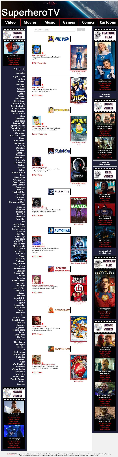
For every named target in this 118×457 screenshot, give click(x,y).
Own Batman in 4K (13, 447)
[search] (54, 30)
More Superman (13, 64)
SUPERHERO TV (12, 454)
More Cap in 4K (105, 405)
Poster (16, 62)
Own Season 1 (104, 317)
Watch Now (102, 312)
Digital (11, 60)
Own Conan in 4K (14, 423)
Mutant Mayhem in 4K (104, 158)
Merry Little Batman (105, 222)
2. (109, 381)
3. (110, 381)
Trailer (16, 60)
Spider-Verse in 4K (105, 246)
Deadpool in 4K (105, 357)
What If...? (107, 243)
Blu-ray (13, 59)
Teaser (108, 198)
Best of (107, 314)
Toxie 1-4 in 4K (105, 429)
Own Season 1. (103, 381)
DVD (18, 59)
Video (39, 175)
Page (11, 62)
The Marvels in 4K (105, 89)
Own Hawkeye (105, 202)
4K (9, 59)
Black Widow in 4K (105, 135)
